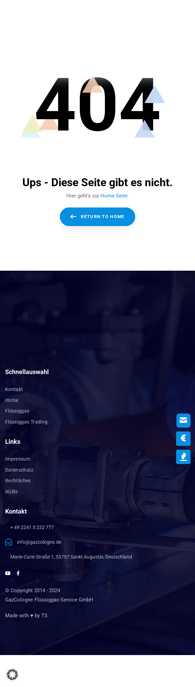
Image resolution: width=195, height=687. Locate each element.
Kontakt (14, 389)
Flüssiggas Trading (26, 422)
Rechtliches (18, 480)
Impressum (17, 459)
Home (11, 400)
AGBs (11, 491)
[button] (12, 674)
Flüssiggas (17, 411)
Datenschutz (19, 470)
